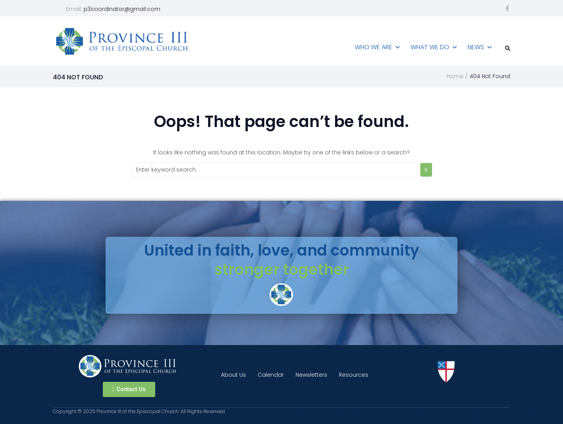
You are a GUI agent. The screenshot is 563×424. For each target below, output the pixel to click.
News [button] (480, 47)
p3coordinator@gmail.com (122, 9)
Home (454, 76)
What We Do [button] (434, 47)
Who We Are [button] (378, 47)
